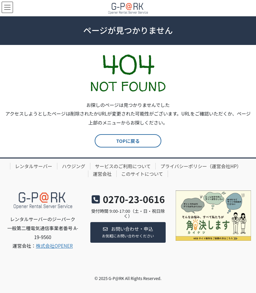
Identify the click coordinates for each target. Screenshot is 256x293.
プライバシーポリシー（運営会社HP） (200, 166)
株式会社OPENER (54, 245)
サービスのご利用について (123, 166)
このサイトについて (142, 173)
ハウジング (73, 166)
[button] (128, 232)
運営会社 (102, 173)
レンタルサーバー (33, 166)
